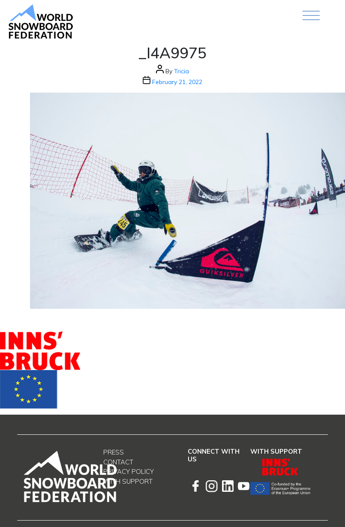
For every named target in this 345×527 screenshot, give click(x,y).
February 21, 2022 (177, 82)
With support (128, 481)
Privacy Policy (128, 471)
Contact (118, 462)
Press (113, 452)
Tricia (181, 71)
